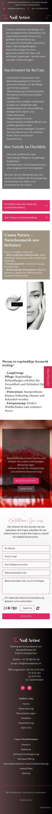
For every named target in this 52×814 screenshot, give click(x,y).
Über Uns (26, 727)
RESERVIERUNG (26, 480)
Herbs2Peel (26, 768)
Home (26, 704)
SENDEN (26, 616)
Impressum (45, 807)
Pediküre (26, 749)
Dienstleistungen (26, 713)
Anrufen (26, 489)
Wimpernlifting (26, 759)
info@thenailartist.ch (16, 8)
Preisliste (26, 718)
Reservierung (26, 708)
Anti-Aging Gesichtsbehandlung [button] (20, 217)
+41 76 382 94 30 (30, 659)
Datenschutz (26, 800)
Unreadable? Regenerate (37, 608)
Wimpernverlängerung (26, 754)
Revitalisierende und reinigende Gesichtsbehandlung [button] (20, 205)
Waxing (26, 773)
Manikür (26, 744)
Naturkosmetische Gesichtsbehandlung (26, 763)
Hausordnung (26, 723)
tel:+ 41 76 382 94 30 (40, 8)
